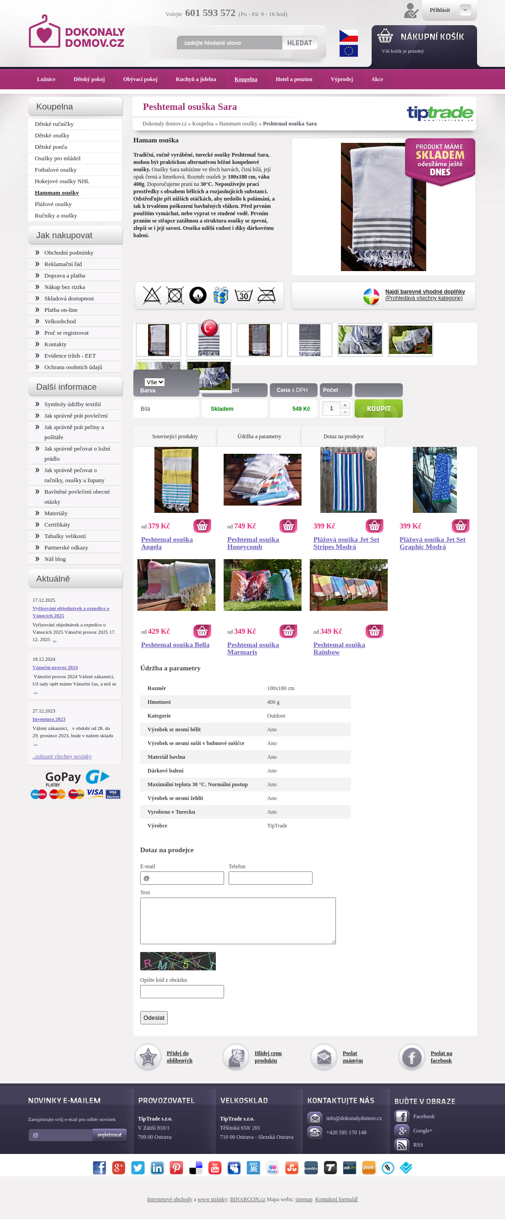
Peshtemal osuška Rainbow (339, 648)
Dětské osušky (52, 135)
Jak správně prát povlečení (71, 415)
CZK (349, 36)
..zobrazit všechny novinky (62, 756)
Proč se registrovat (62, 332)
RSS (408, 1154)
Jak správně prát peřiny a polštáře (69, 432)
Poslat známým (353, 1065)
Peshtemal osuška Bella (175, 644)
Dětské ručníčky (54, 123)
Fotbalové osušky (56, 169)
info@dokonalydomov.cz (344, 1127)
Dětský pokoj (94, 79)
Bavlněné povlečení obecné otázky (72, 496)
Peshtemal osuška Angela (167, 543)
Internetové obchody (169, 1207)
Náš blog (50, 558)
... (54, 639)
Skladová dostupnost (64, 298)
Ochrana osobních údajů (68, 367)
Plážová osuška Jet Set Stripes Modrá (346, 543)
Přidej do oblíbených (179, 1065)
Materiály (51, 513)
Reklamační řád (58, 264)
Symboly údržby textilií (68, 404)
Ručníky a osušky (56, 215)
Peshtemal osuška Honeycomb (253, 543)
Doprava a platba (60, 275)
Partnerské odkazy (61, 547)
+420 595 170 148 (337, 1141)
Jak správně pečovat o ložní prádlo (72, 453)
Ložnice (51, 79)
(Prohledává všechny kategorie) (425, 294)
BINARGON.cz (247, 1207)
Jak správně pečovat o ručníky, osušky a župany (69, 475)
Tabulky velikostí (60, 536)
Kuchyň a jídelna (200, 79)
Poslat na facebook (441, 1065)
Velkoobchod (55, 321)
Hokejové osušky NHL (62, 181)
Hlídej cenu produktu (268, 1065)
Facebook (414, 1125)
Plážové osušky (53, 204)
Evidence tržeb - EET (65, 355)
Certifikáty (52, 524)
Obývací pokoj (145, 79)
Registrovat (110, 1143)
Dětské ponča (51, 146)
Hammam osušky (238, 123)
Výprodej (346, 79)
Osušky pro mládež (58, 158)
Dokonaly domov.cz (165, 123)
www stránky (212, 1207)
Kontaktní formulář (336, 1207)
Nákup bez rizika (60, 286)
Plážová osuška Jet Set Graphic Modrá (433, 543)
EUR (349, 51)
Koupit (379, 408)
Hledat (299, 42)
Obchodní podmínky (64, 252)
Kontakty (50, 344)
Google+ (413, 1139)
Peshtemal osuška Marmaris (253, 648)
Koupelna (203, 123)
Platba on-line (56, 309)
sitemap (304, 1207)
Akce (378, 79)
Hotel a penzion (299, 79)
